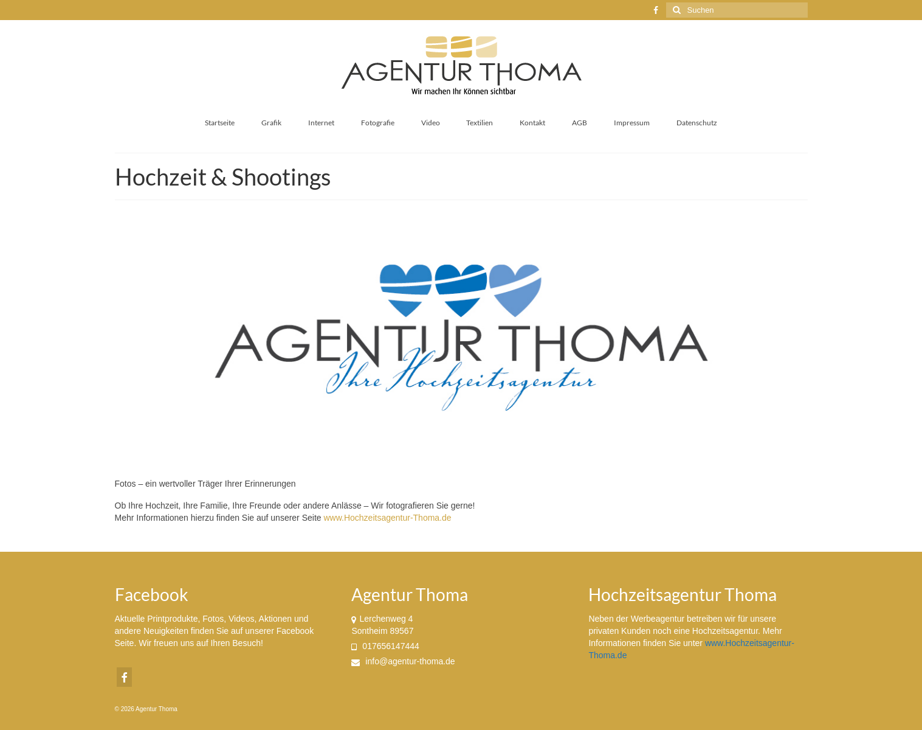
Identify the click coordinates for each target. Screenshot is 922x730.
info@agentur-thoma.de (403, 661)
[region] (461, 337)
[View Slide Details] (461, 337)
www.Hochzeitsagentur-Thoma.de (387, 518)
